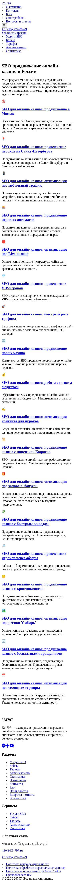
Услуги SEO (14, 36)
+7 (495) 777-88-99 (14, 29)
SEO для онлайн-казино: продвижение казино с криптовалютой (34, 586)
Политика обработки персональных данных (35, 867)
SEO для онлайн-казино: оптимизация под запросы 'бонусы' (34, 483)
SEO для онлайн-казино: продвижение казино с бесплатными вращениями (34, 651)
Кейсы (10, 40)
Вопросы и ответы (18, 21)
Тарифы (11, 43)
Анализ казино (16, 47)
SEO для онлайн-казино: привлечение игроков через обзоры (34, 555)
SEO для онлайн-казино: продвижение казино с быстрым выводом (34, 521)
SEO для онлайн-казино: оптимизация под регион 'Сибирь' (34, 620)
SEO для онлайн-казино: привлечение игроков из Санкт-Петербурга (34, 149)
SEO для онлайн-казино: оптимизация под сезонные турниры (34, 685)
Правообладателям (18, 875)
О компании (14, 7)
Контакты (12, 10)
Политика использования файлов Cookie (33, 871)
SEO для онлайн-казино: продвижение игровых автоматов (34, 217)
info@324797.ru (12, 850)
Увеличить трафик (14, 33)
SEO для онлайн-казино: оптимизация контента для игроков (34, 419)
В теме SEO (18, 798)
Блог (9, 14)
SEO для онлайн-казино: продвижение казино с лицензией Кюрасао (34, 449)
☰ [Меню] (4, 25)
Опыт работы (15, 17)
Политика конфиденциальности (27, 864)
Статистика (13, 51)
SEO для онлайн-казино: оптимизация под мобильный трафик (34, 183)
